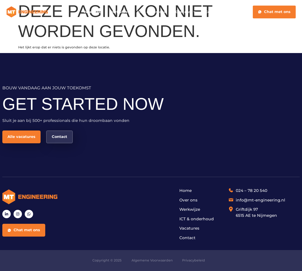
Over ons (185, 12)
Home (185, 190)
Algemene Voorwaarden (152, 260)
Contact (212, 12)
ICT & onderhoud (151, 12)
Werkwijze (119, 12)
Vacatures (91, 12)
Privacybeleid (193, 260)
